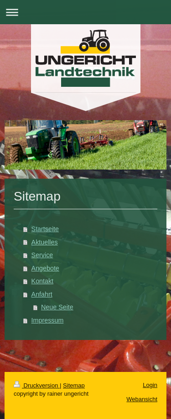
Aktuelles (44, 242)
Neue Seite (57, 307)
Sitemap (74, 385)
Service (42, 255)
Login (150, 385)
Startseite (45, 229)
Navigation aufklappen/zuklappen (85, 12)
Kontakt (42, 281)
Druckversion (37, 385)
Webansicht (141, 399)
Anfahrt (41, 294)
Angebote (45, 268)
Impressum (47, 320)
